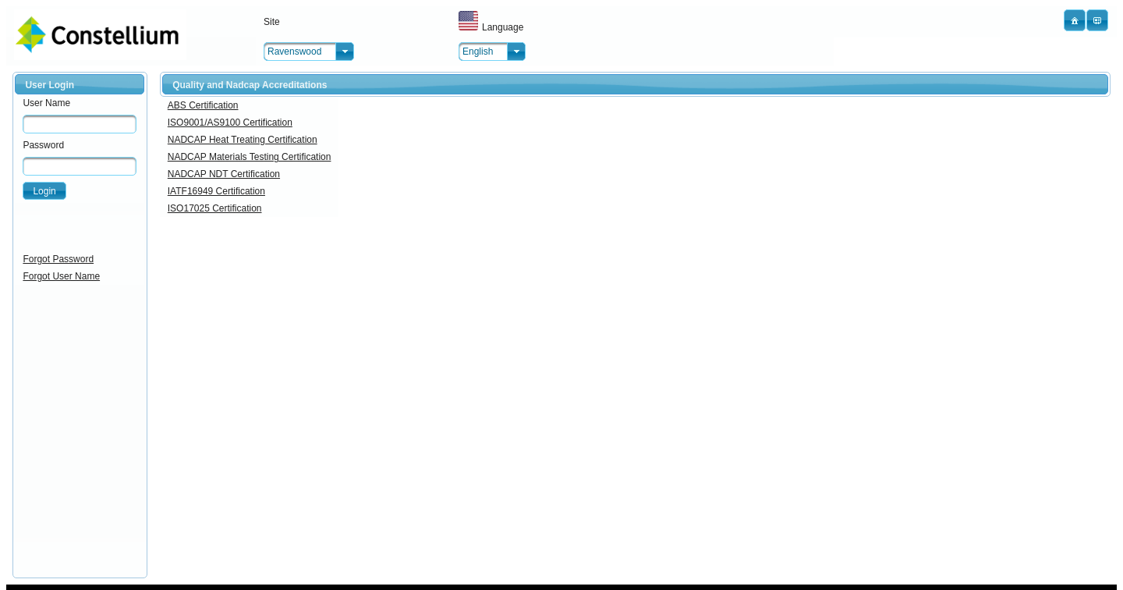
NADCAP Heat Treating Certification (242, 139)
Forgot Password (58, 259)
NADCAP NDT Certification (224, 174)
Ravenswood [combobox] (294, 51)
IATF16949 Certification (216, 191)
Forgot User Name (61, 276)
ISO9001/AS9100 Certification (230, 122)
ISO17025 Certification (215, 208)
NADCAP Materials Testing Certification (249, 156)
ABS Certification (203, 105)
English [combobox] (477, 51)
